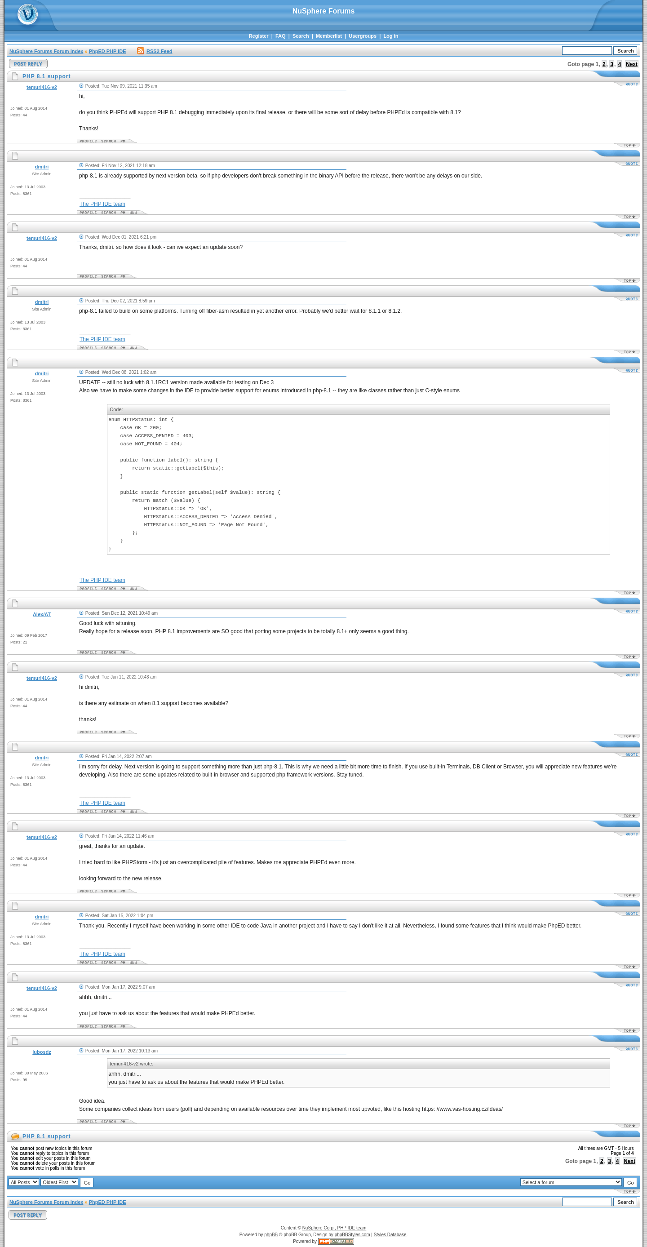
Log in (390, 36)
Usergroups (363, 36)
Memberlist (329, 36)
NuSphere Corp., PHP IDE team (334, 1227)
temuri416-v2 (42, 87)
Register (259, 36)
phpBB (271, 1234)
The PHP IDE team (102, 204)
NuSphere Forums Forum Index (46, 51)
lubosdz (41, 1052)
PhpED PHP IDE (107, 51)
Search (300, 36)
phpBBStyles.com (352, 1234)
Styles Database (390, 1234)
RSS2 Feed (154, 51)
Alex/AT (42, 614)
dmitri (42, 166)
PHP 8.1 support (46, 1136)
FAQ (280, 36)
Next (632, 64)
